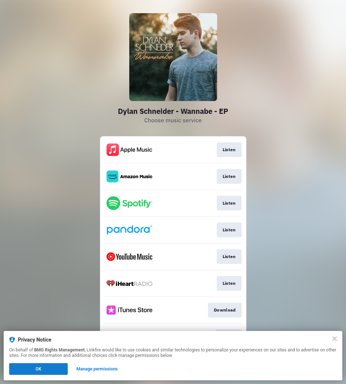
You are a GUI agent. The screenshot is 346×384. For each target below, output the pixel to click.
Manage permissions (97, 369)
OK (38, 369)
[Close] (335, 338)
